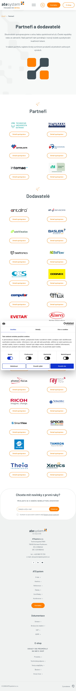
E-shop (68, 5)
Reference (37, 586)
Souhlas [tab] (13, 329)
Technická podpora (37, 661)
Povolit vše (62, 366)
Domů (3, 16)
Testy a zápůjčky (37, 665)
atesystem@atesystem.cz (40, 557)
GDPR (37, 634)
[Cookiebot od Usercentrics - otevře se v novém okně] (65, 323)
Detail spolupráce (19, 134)
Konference (37, 598)
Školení (37, 669)
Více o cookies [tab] (63, 329)
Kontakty (53, 5)
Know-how (37, 674)
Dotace (37, 621)
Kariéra (37, 581)
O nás (37, 577)
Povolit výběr (38, 366)
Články (37, 590)
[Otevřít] (34, 5)
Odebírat (54, 509)
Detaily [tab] (38, 329)
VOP (37, 630)
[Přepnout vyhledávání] (42, 5)
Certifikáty (37, 594)
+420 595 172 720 (39, 554)
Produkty (37, 657)
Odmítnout (14, 366)
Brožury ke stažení (37, 626)
